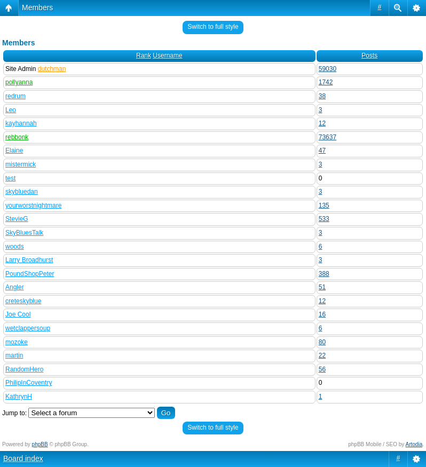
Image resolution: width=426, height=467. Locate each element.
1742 (326, 82)
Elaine (14, 150)
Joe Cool (17, 314)
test (10, 178)
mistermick (20, 164)
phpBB (40, 444)
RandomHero (24, 369)
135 (324, 205)
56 (322, 369)
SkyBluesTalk (24, 232)
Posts (369, 55)
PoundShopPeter (29, 274)
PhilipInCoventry (28, 382)
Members (37, 7)
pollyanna (19, 82)
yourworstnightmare (33, 205)
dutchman (52, 69)
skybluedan (21, 191)
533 (324, 219)
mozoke (16, 342)
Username (167, 55)
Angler (14, 287)
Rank (143, 55)
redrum (15, 96)
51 (322, 287)
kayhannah (21, 123)
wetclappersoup (27, 328)
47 (322, 150)
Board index (23, 458)
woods (14, 246)
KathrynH (18, 396)
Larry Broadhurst (29, 260)
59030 (327, 69)
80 (322, 342)
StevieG (16, 219)
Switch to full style (212, 26)
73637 (327, 137)
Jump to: (14, 413)
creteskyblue (23, 301)
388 (324, 274)
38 (322, 96)
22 (322, 355)
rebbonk (16, 137)
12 (322, 123)
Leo (10, 110)
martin (14, 355)
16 (322, 314)
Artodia (414, 444)
